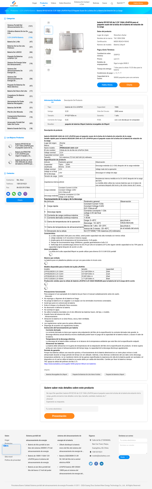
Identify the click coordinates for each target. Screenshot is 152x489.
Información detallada (52, 100)
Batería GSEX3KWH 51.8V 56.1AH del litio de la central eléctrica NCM (69, 459)
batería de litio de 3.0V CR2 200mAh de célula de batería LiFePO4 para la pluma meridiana (24, 162)
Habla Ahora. (138, 3)
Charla (20, 200)
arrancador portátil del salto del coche (20, 123)
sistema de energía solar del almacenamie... (20, 63)
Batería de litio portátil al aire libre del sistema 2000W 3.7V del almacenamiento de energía (40, 448)
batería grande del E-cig (20, 128)
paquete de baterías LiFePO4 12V (20, 57)
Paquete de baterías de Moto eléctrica (20, 86)
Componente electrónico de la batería (20, 117)
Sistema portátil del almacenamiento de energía (36, 438)
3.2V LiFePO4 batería (20, 37)
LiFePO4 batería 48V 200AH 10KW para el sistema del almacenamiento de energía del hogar (71, 470)
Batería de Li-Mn (20, 42)
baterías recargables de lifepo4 (56, 374)
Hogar (7, 440)
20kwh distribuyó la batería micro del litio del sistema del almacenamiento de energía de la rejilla (71, 448)
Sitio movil (8, 457)
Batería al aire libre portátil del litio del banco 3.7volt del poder (39, 468)
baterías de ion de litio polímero (20, 47)
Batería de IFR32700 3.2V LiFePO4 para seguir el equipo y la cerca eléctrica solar (22, 154)
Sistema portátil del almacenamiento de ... (20, 26)
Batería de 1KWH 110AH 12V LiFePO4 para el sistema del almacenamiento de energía (39, 459)
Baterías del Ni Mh (20, 107)
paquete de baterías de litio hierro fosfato (86, 374)
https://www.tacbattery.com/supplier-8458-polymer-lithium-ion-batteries (70, 364)
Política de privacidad (13, 460)
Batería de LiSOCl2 (20, 52)
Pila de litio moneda (20, 112)
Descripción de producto (73, 100)
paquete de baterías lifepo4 (115, 374)
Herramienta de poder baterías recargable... (20, 102)
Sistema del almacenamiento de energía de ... (20, 79)
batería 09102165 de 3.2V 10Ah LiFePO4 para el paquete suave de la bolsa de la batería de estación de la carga (24, 146)
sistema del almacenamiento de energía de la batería (69, 438)
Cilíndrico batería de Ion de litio (20, 32)
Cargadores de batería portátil (20, 96)
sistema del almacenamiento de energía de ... (20, 70)
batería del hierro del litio (20, 91)
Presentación (59, 416)
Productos (8, 443)
